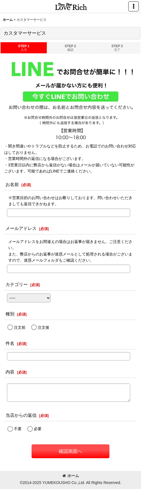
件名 (10, 343)
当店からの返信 (21, 415)
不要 (18, 429)
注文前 (19, 327)
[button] (133, 6)
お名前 (12, 184)
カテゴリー (17, 284)
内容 (10, 371)
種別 (10, 313)
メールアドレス (21, 228)
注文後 (43, 327)
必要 (38, 429)
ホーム (70, 475)
